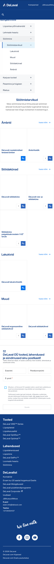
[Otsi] (3, 15)
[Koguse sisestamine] (45, 158)
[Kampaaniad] (33, 5)
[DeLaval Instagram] (27, 537)
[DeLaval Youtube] (35, 537)
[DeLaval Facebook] (19, 537)
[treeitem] (18, 57)
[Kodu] (10, 4)
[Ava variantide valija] (23, 158)
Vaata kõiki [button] (46, 122)
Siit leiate (36, 396)
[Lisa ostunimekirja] (50, 158)
